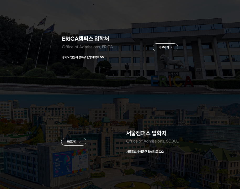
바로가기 (162, 47)
